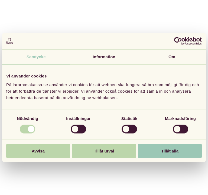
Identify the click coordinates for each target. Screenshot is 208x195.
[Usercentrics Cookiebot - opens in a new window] (178, 41)
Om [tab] (171, 56)
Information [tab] (104, 56)
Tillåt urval (104, 150)
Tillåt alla (169, 150)
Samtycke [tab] (36, 56)
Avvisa (38, 150)
